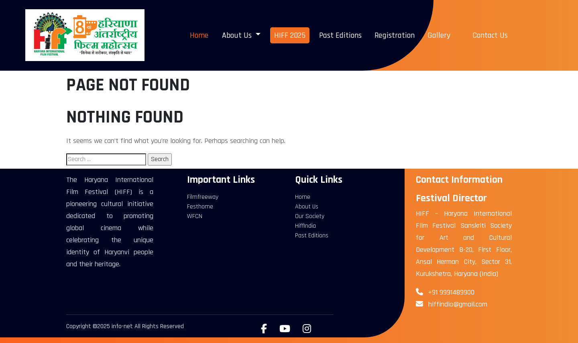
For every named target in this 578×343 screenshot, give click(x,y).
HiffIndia (305, 226)
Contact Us (490, 35)
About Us (306, 206)
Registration (394, 35)
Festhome (200, 206)
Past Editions (340, 35)
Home (199, 35)
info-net (122, 326)
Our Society (309, 216)
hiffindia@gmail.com (457, 304)
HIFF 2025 (289, 35)
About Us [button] (238, 35)
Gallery (438, 35)
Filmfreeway (202, 197)
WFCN (194, 216)
